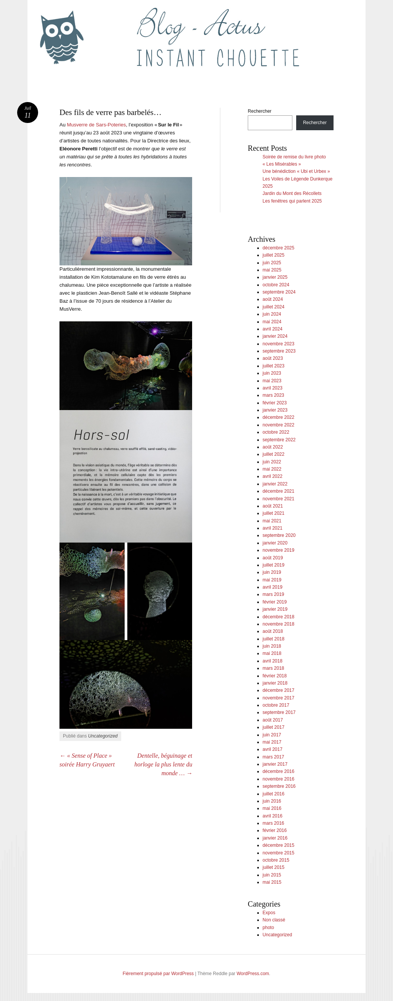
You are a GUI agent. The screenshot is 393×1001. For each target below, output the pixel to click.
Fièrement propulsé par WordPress (158, 973)
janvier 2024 (275, 336)
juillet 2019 (273, 565)
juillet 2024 (273, 307)
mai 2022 (272, 469)
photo (268, 927)
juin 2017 (272, 735)
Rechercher (259, 111)
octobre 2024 (276, 284)
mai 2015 (272, 882)
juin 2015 (272, 875)
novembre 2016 (278, 779)
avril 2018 (272, 661)
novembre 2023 (278, 343)
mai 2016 (272, 808)
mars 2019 (273, 594)
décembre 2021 (278, 491)
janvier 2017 (275, 764)
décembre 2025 (278, 248)
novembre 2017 (278, 698)
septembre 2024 (279, 292)
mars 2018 (273, 668)
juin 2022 (272, 462)
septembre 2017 (279, 712)
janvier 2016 (275, 838)
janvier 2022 (275, 484)
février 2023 (275, 403)
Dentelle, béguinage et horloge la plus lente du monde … (163, 764)
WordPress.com (253, 973)
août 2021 (273, 506)
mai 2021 (272, 521)
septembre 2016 (279, 786)
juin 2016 (272, 801)
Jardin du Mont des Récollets (292, 193)
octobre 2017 (276, 705)
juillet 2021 (273, 513)
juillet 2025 (273, 255)
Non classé (274, 920)
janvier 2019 (275, 609)
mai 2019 (272, 580)
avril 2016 (272, 816)
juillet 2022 (273, 454)
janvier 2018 (275, 683)
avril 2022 (272, 476)
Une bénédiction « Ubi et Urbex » (296, 171)
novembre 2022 (278, 425)
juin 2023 (272, 373)
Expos (269, 912)
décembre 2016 (278, 771)
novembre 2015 (278, 853)
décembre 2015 (278, 845)
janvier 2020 (275, 543)
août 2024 (273, 299)
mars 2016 (273, 823)
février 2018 (275, 676)
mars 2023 (273, 395)
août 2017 (273, 720)
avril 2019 (272, 587)
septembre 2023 (279, 351)
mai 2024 (272, 321)
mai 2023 (272, 380)
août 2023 (273, 358)
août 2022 (273, 447)
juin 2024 (272, 314)
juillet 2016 (273, 794)
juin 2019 (272, 572)
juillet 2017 (273, 727)
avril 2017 (272, 749)
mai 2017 (272, 742)
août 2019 (273, 557)
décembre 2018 (278, 616)
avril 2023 (272, 388)
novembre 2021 (278, 498)
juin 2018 (272, 646)
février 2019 (275, 602)
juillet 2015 (273, 867)
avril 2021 (272, 528)
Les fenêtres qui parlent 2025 (292, 201)
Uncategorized (102, 736)
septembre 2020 (279, 535)
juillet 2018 (273, 639)
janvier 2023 (275, 410)
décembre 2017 (278, 690)
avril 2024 (272, 329)
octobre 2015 (276, 860)
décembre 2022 (278, 417)
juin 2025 (272, 262)
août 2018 (273, 631)
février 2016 (275, 830)
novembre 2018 (278, 624)
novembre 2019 (278, 550)
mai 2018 (272, 653)
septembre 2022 (279, 439)
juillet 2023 (273, 366)
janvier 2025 (275, 277)
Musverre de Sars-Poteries (96, 125)
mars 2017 (273, 757)
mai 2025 (272, 270)
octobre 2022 (276, 432)
